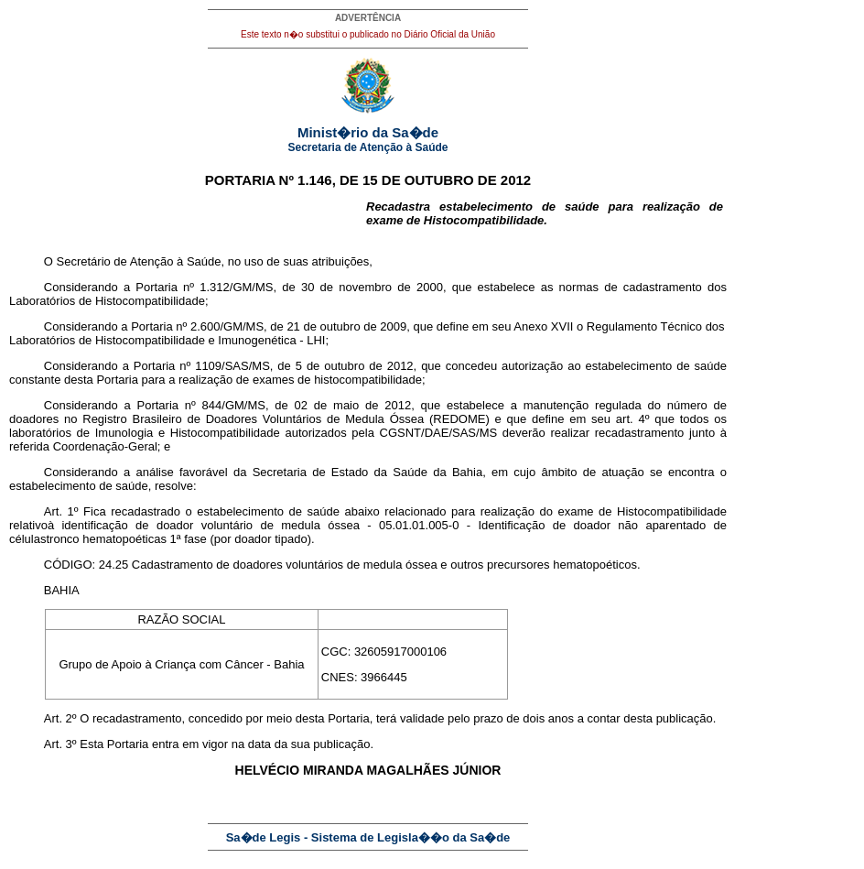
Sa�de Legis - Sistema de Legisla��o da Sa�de (368, 837)
